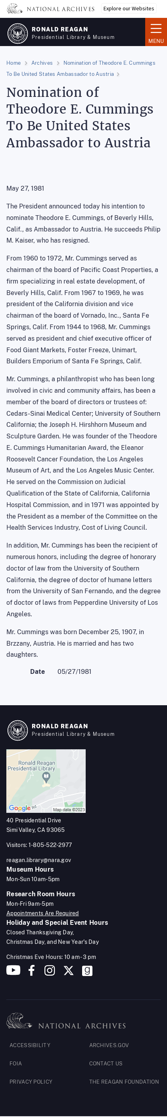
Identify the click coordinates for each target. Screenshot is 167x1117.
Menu (156, 31)
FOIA (16, 1064)
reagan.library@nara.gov (38, 860)
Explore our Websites (129, 8)
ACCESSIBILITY (30, 1045)
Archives (42, 63)
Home (13, 63)
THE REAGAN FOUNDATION (124, 1082)
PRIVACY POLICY (31, 1082)
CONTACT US (106, 1064)
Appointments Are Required (42, 913)
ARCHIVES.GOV (109, 1045)
